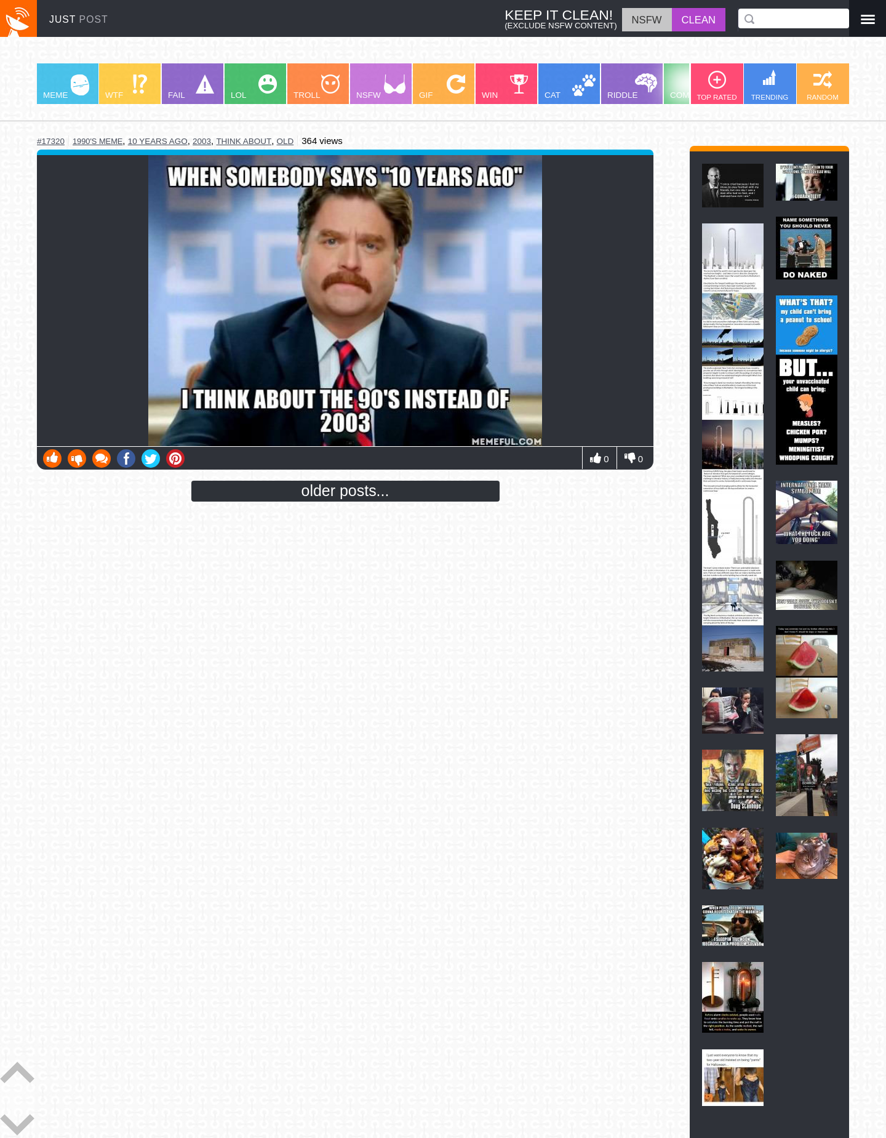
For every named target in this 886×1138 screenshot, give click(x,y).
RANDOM (823, 86)
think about (243, 141)
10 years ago (158, 141)
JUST (78, 19)
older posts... (345, 490)
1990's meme (97, 141)
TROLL (316, 87)
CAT (570, 87)
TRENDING (770, 85)
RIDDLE (632, 86)
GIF (442, 87)
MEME (66, 87)
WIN (505, 87)
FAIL (191, 87)
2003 (202, 141)
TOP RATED (716, 86)
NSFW (380, 87)
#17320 (51, 141)
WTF (126, 87)
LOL (254, 87)
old (285, 141)
